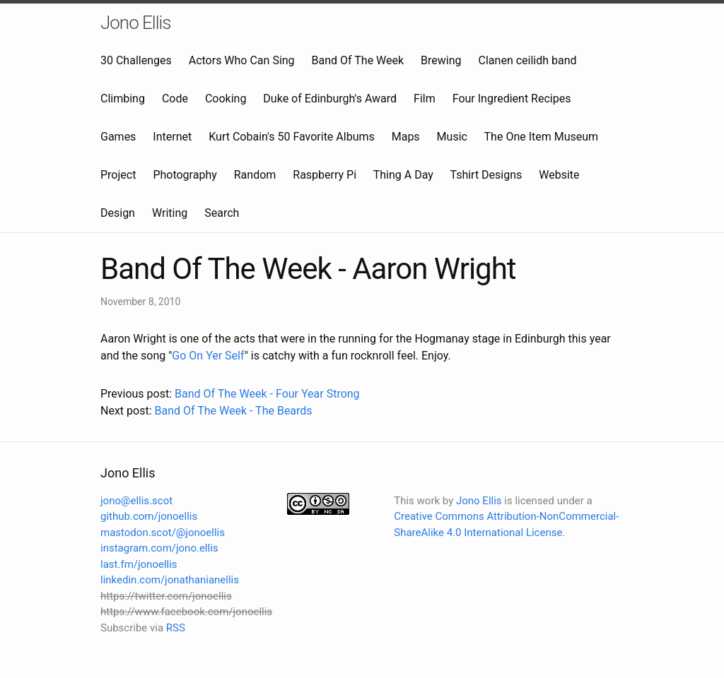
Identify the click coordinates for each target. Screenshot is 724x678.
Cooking (225, 98)
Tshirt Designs (486, 175)
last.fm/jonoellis (138, 564)
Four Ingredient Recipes (511, 98)
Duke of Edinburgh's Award (330, 98)
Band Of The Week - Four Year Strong (267, 393)
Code (175, 98)
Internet (172, 136)
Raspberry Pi (324, 175)
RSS (175, 628)
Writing (169, 213)
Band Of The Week (358, 60)
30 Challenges (136, 60)
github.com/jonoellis (148, 516)
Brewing (441, 60)
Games (118, 136)
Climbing (122, 98)
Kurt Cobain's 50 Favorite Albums (292, 136)
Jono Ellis (135, 22)
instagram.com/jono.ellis (159, 548)
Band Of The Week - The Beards (233, 410)
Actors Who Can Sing (242, 60)
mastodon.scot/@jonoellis (162, 532)
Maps (406, 136)
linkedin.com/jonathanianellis (169, 579)
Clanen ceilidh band (528, 60)
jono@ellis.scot (136, 500)
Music (452, 136)
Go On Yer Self (208, 355)
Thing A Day (403, 175)
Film (425, 98)
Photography (184, 175)
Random (255, 175)
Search (221, 213)
